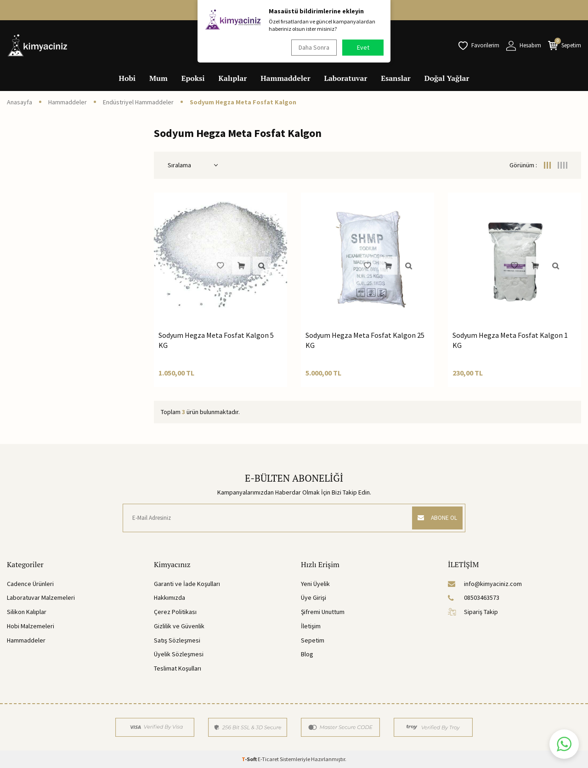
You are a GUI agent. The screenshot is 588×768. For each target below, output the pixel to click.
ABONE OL (434, 518)
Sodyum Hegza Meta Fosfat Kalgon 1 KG (510, 339)
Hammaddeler (285, 78)
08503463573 (473, 597)
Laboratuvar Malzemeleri (41, 597)
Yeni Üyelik (315, 584)
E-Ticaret (268, 759)
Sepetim (312, 640)
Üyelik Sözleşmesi (179, 654)
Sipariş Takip (473, 612)
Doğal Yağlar (446, 78)
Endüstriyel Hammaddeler (138, 102)
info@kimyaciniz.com (485, 584)
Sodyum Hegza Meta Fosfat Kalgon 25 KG (364, 339)
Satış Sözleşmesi (177, 640)
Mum (158, 78)
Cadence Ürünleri (30, 584)
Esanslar (395, 78)
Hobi (127, 78)
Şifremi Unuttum (323, 612)
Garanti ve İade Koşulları (187, 584)
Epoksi (193, 78)
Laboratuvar (346, 78)
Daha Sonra (312, 47)
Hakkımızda (169, 597)
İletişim (311, 626)
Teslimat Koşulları (177, 668)
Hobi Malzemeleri (30, 626)
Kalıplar (233, 78)
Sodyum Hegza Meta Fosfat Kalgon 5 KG (216, 339)
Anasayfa (19, 102)
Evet (363, 47)
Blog (307, 654)
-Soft (250, 759)
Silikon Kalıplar (26, 612)
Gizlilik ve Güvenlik (179, 626)
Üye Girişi (313, 597)
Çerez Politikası (175, 612)
